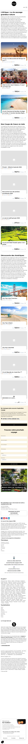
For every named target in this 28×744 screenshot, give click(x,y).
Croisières (3, 594)
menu (24, 7)
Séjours (2, 591)
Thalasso (2, 596)
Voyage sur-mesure (5, 588)
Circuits (2, 590)
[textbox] (7, 484)
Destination (14, 483)
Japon (2, 670)
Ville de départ (14, 492)
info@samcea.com (5, 553)
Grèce (2, 680)
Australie (2, 674)
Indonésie (3, 676)
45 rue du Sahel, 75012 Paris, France (9, 555)
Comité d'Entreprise (5, 589)
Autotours (3, 593)
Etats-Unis (3, 677)
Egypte (2, 672)
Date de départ (14, 487)
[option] (14, 526)
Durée (14, 500)
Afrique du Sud (4, 675)
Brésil (2, 678)
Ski (1, 595)
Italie (2, 671)
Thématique (14, 496)
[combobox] (14, 484)
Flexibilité (14, 505)
